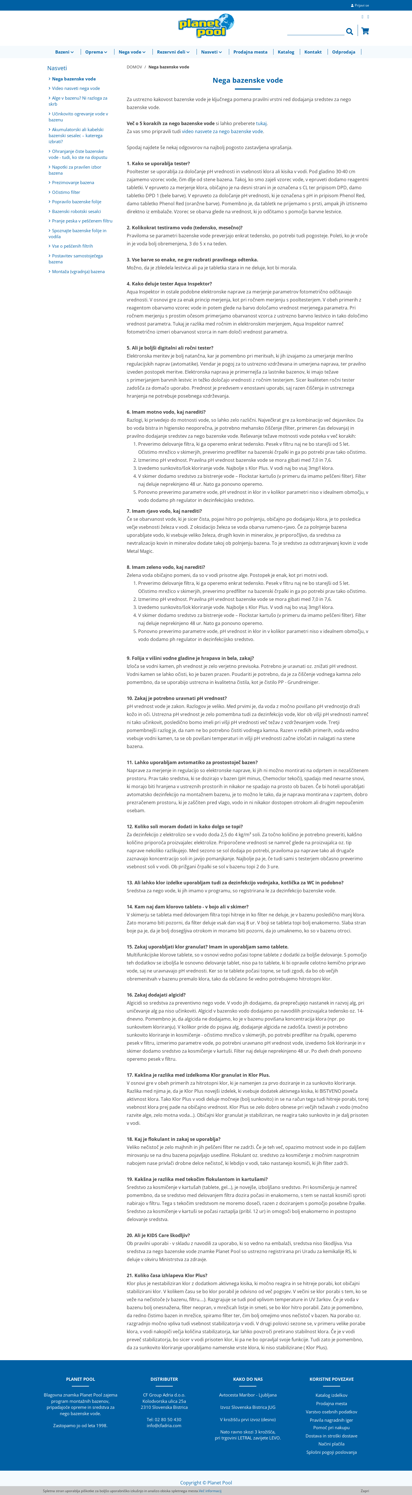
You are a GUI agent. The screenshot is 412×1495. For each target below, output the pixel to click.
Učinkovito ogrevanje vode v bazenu (78, 117)
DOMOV (134, 67)
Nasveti (212, 52)
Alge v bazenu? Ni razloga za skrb (78, 101)
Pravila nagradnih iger (331, 1420)
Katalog (286, 52)
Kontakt (313, 52)
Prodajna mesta (250, 52)
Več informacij (210, 1490)
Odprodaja (343, 52)
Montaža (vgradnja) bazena (77, 271)
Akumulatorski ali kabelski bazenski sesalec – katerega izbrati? (76, 136)
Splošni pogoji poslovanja (331, 1452)
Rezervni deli (174, 52)
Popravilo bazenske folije (75, 201)
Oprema (96, 52)
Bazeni (65, 52)
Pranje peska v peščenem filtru (80, 221)
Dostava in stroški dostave (331, 1436)
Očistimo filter (64, 192)
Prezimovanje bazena (71, 182)
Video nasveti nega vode (74, 88)
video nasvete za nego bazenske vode (222, 131)
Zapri (365, 1490)
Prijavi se (362, 5)
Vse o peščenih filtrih (71, 246)
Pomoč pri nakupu (331, 1427)
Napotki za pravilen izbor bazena (75, 170)
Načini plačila (331, 1444)
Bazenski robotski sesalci (75, 211)
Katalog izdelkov (332, 1395)
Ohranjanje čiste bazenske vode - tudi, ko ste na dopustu (78, 154)
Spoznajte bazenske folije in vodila (77, 233)
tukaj (261, 123)
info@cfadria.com (164, 1425)
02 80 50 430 (168, 1419)
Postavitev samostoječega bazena (76, 259)
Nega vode (133, 52)
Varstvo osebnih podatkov (331, 1412)
